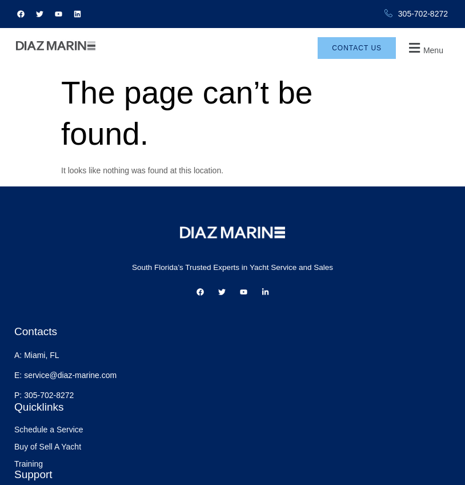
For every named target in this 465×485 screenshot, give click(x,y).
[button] (433, 54)
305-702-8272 (416, 14)
